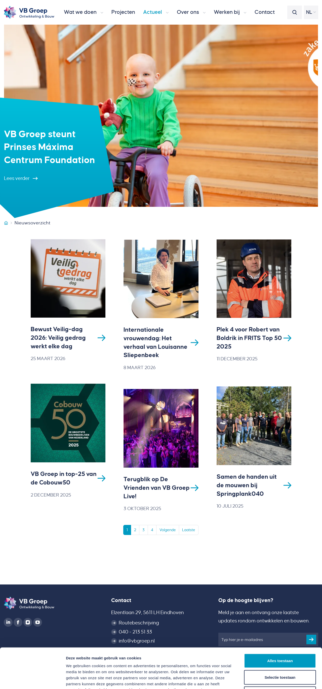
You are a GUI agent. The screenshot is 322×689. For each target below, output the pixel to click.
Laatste (188, 531)
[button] (83, 12)
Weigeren (279, 656)
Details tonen (272, 679)
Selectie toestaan (280, 639)
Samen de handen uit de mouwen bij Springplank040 (247, 485)
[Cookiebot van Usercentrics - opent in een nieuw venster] (33, 679)
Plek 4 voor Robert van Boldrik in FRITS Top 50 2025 (249, 338)
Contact (121, 600)
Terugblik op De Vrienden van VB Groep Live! (157, 488)
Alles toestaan (280, 623)
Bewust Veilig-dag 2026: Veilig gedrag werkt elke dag (58, 338)
